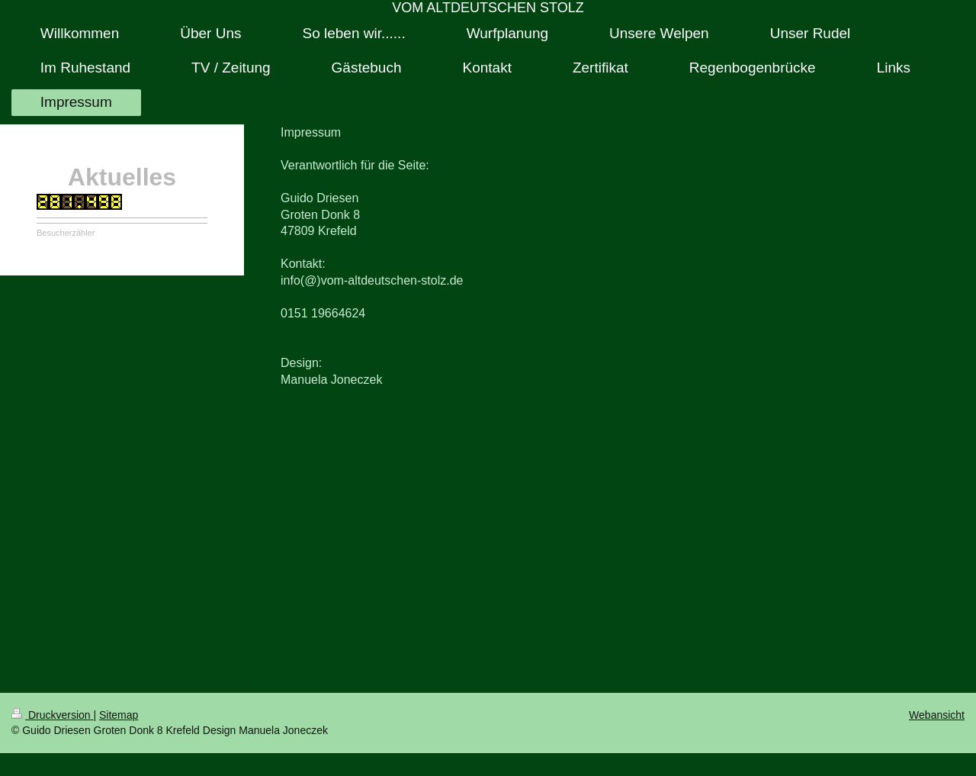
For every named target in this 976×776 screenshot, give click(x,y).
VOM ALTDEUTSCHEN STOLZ (487, 7)
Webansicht (937, 715)
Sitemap (118, 715)
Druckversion (52, 715)
